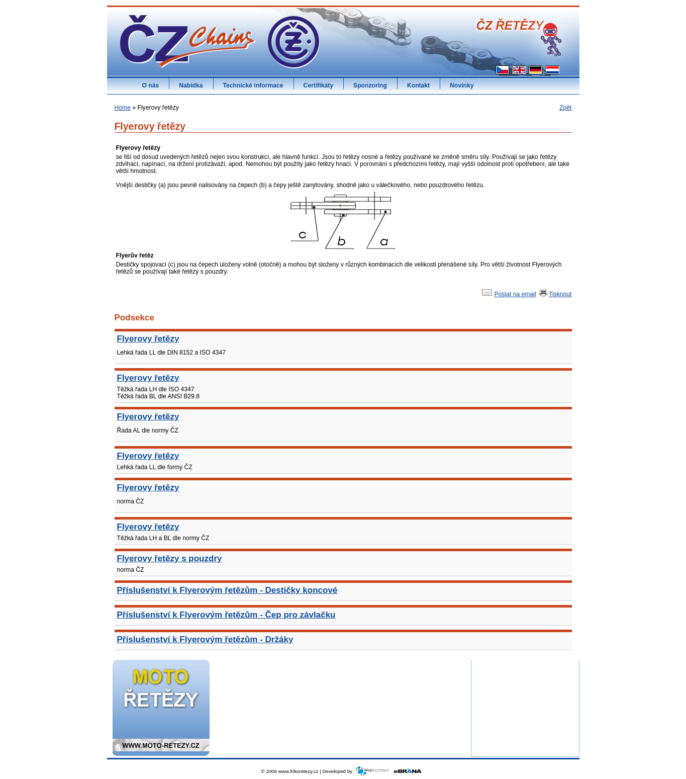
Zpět (565, 107)
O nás (150, 85)
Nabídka (191, 85)
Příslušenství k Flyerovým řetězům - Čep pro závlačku (226, 615)
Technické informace (253, 85)
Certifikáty (318, 85)
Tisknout (555, 294)
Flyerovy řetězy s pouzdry (169, 558)
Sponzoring (370, 85)
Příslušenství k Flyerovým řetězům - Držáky (205, 639)
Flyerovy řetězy (148, 338)
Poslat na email (508, 294)
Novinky (461, 85)
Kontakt (418, 85)
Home (123, 107)
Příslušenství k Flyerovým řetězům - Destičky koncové (227, 590)
